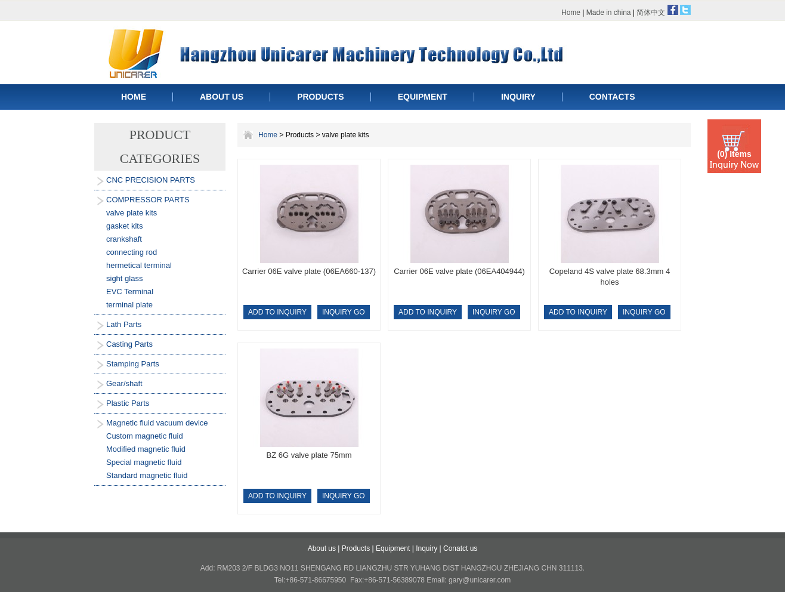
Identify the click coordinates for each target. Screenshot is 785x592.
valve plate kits (131, 212)
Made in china (608, 12)
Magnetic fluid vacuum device (157, 422)
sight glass (124, 278)
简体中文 (650, 12)
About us (322, 548)
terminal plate (129, 304)
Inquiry (426, 548)
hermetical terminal (139, 265)
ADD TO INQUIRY (277, 312)
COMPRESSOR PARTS (148, 199)
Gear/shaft (124, 383)
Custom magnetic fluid (144, 435)
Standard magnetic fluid (147, 475)
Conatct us (460, 548)
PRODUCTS (320, 96)
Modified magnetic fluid (146, 449)
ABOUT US (221, 96)
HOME (133, 96)
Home (570, 12)
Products (356, 548)
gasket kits (124, 225)
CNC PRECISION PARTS (150, 179)
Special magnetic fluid (143, 462)
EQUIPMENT (422, 96)
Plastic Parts (127, 403)
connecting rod (131, 252)
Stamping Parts (132, 363)
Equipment (393, 548)
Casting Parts (129, 344)
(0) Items (734, 154)
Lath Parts (123, 324)
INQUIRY (518, 96)
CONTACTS (612, 96)
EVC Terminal (129, 291)
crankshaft (124, 239)
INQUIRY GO (343, 312)
